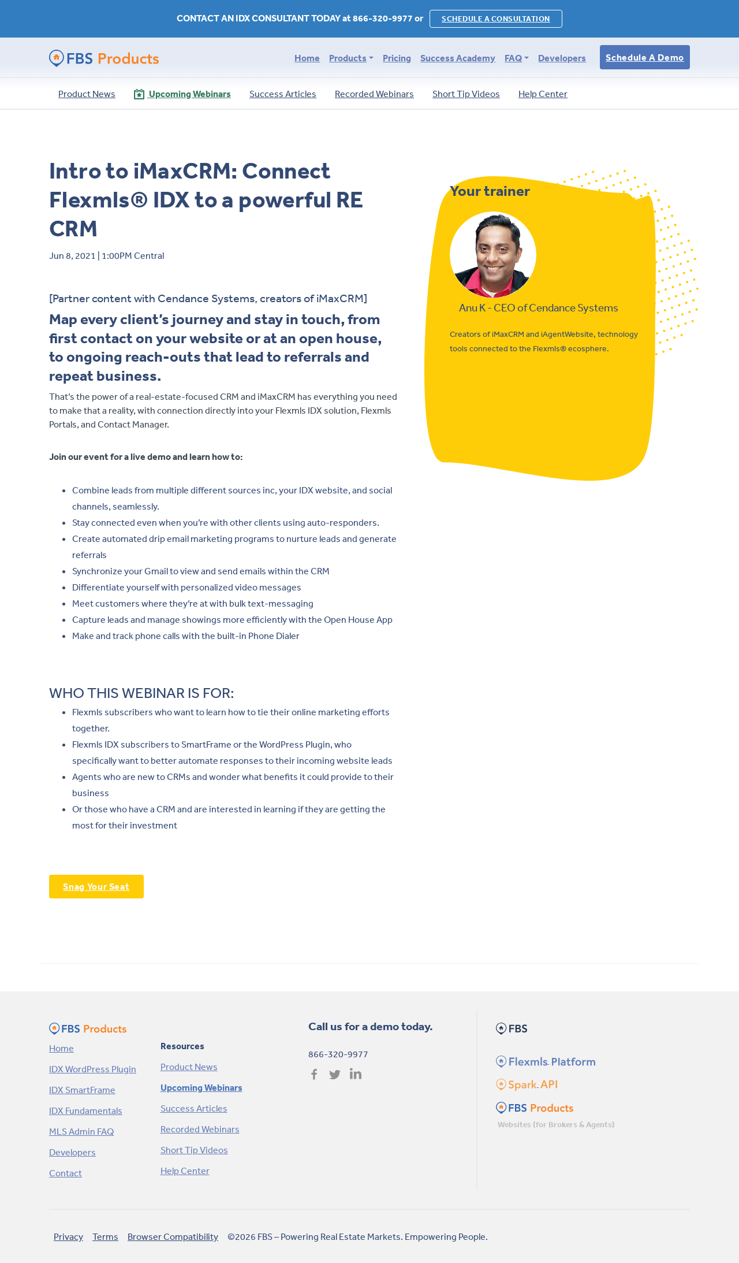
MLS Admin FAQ (81, 1131)
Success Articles (194, 1108)
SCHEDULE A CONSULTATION (496, 19)
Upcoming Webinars (201, 1087)
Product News (189, 1066)
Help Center (185, 1170)
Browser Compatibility (173, 1236)
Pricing (397, 58)
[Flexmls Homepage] (544, 1060)
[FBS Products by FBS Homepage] (104, 57)
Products (348, 58)
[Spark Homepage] (525, 1083)
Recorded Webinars (200, 1129)
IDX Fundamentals (85, 1110)
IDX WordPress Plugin (92, 1069)
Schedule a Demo (645, 57)
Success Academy (457, 58)
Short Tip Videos (194, 1150)
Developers (562, 58)
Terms (105, 1236)
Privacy (68, 1236)
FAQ (513, 58)
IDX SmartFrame (82, 1089)
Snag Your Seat (96, 886)
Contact (65, 1173)
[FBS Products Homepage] (534, 1106)
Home (307, 58)
